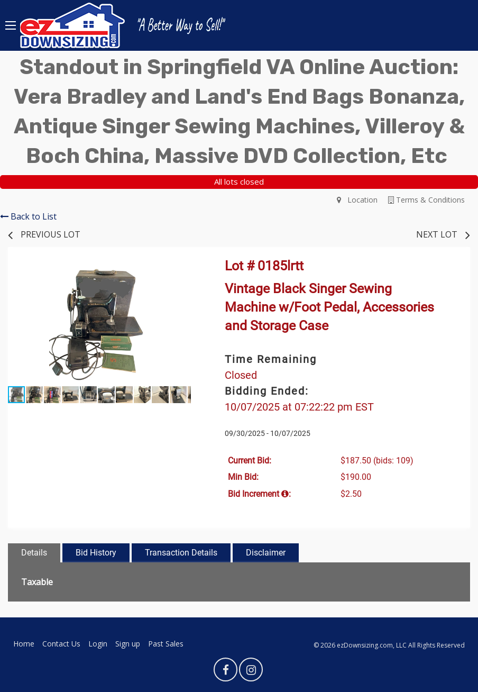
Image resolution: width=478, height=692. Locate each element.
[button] (181, 272)
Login (97, 644)
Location (357, 200)
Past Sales (165, 644)
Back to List (28, 216)
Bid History (96, 553)
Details (34, 553)
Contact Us (61, 644)
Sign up (127, 644)
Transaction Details (181, 553)
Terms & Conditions (426, 200)
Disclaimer (266, 553)
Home (23, 644)
